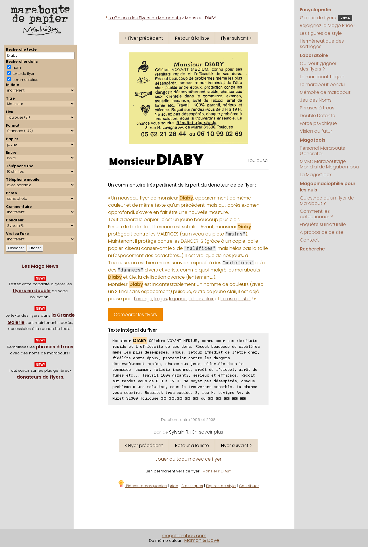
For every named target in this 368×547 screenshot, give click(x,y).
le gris (160, 298)
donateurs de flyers (40, 377)
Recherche (312, 249)
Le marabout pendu (322, 84)
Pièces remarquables (142, 486)
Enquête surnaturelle (323, 224)
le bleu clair (201, 298)
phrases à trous (54, 346)
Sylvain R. (179, 432)
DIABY (180, 160)
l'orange (143, 298)
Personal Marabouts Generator (322, 151)
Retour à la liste (192, 38)
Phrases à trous (317, 108)
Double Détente (317, 115)
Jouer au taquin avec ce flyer (188, 459)
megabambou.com (184, 535)
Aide (174, 486)
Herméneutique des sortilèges (322, 44)
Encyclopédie (315, 9)
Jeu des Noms (315, 100)
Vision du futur (316, 131)
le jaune (178, 298)
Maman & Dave (201, 540)
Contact (309, 240)
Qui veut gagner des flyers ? (318, 66)
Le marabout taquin (322, 76)
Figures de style (221, 486)
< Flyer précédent (144, 38)
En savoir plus (207, 432)
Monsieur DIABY (216, 471)
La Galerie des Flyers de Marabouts (144, 18)
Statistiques (192, 486)
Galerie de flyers (326, 17)
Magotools (312, 140)
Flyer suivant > (236, 38)
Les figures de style (321, 33)
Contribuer (249, 486)
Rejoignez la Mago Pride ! (327, 25)
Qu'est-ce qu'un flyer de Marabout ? (327, 201)
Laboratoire (314, 55)
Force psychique (318, 123)
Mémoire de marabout (325, 92)
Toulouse (257, 160)
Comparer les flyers (135, 314)
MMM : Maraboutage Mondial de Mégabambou (329, 164)
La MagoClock (315, 174)
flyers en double (32, 290)
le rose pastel (235, 298)
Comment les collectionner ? (316, 214)
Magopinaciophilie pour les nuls (328, 186)
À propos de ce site (321, 232)
